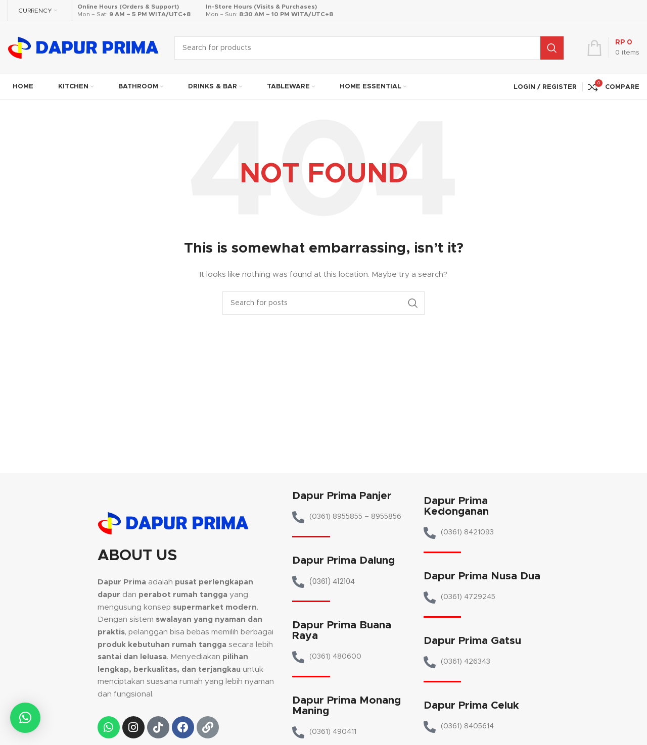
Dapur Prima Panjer (342, 495)
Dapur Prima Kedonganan (456, 506)
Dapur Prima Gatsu (472, 640)
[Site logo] (83, 47)
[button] (25, 718)
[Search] (369, 48)
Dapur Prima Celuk (471, 705)
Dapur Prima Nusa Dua (482, 576)
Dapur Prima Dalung (343, 560)
